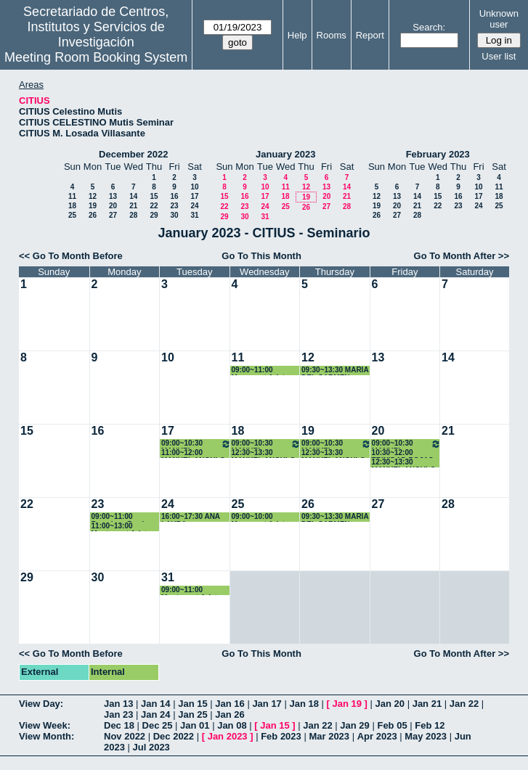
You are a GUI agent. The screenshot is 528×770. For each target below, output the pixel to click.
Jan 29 (354, 725)
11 (72, 196)
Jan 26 (229, 714)
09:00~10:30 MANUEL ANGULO (196, 444)
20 (113, 206)
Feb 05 (392, 725)
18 (72, 206)
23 (174, 206)
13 (113, 196)
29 (154, 215)
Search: (429, 27)
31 (194, 215)
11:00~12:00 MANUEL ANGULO (193, 453)
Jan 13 (118, 703)
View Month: (46, 736)
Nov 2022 (124, 736)
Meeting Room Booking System (95, 57)
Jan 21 (427, 703)
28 (133, 215)
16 (174, 196)
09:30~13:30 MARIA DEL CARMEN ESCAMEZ (334, 370)
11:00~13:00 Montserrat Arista (121, 526)
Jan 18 (303, 703)
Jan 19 (347, 703)
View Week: (44, 725)
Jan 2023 (228, 736)
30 (174, 215)
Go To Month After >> (461, 255)
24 (194, 206)
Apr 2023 (377, 736)
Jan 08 (231, 725)
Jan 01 (194, 725)
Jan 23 (118, 714)
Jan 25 (192, 714)
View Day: (41, 703)
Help (297, 35)
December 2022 (133, 154)
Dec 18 (119, 725)
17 (194, 196)
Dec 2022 (173, 736)
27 (113, 215)
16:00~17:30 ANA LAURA (190, 517)
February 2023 (438, 154)
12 (93, 196)
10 (194, 187)
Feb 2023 (281, 736)
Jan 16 (229, 703)
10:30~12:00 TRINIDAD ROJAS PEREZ (403, 453)
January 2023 (285, 154)
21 (133, 206)
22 (154, 206)
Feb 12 (429, 725)
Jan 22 (464, 703)
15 (154, 196)
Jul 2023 (151, 747)
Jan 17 (266, 703)
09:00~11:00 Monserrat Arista (260, 370)
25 (72, 215)
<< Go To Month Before (71, 255)
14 (133, 196)
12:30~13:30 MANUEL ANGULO (264, 453)
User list (499, 56)
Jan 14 (155, 703)
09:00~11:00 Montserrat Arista (191, 590)
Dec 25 (157, 725)
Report (370, 35)
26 (93, 215)
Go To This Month (261, 255)
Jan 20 (390, 703)
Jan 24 (155, 714)
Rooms (331, 35)
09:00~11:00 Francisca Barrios (122, 517)
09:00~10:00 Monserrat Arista (260, 517)
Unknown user (499, 19)
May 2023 (426, 736)
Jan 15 (192, 703)
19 (93, 206)
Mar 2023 (329, 736)
